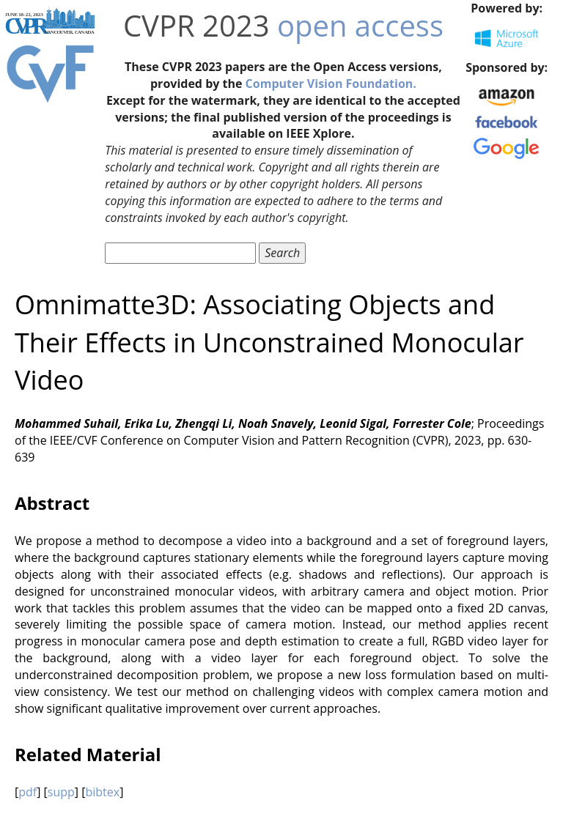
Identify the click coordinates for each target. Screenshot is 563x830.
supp (61, 792)
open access (360, 25)
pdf (27, 792)
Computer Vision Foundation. (331, 83)
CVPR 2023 (196, 25)
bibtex (102, 792)
